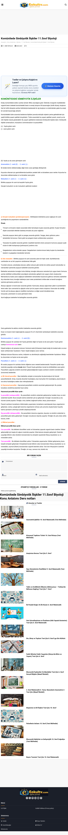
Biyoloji (18, 42)
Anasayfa (3, 42)
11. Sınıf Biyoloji (26, 42)
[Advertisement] (34, 62)
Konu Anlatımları (11, 42)
